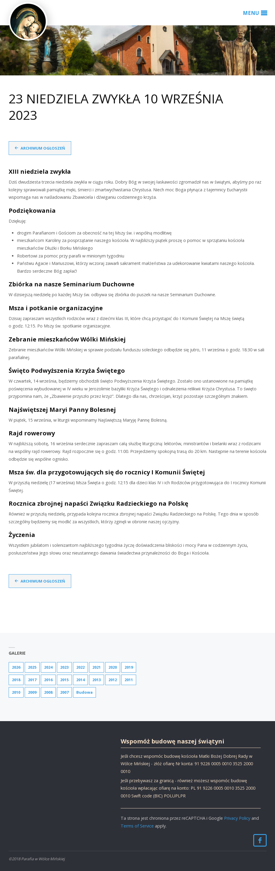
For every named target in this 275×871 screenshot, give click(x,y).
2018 (16, 679)
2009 (32, 692)
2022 (80, 667)
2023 (64, 667)
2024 (48, 667)
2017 (32, 679)
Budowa (84, 692)
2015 (64, 679)
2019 (129, 667)
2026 (16, 667)
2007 (64, 692)
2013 (96, 679)
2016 (48, 679)
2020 (112, 667)
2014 (80, 679)
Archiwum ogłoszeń (43, 148)
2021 (96, 667)
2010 (16, 692)
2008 (48, 692)
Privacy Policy (237, 818)
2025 (32, 667)
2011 (129, 679)
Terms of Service (137, 826)
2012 (112, 679)
